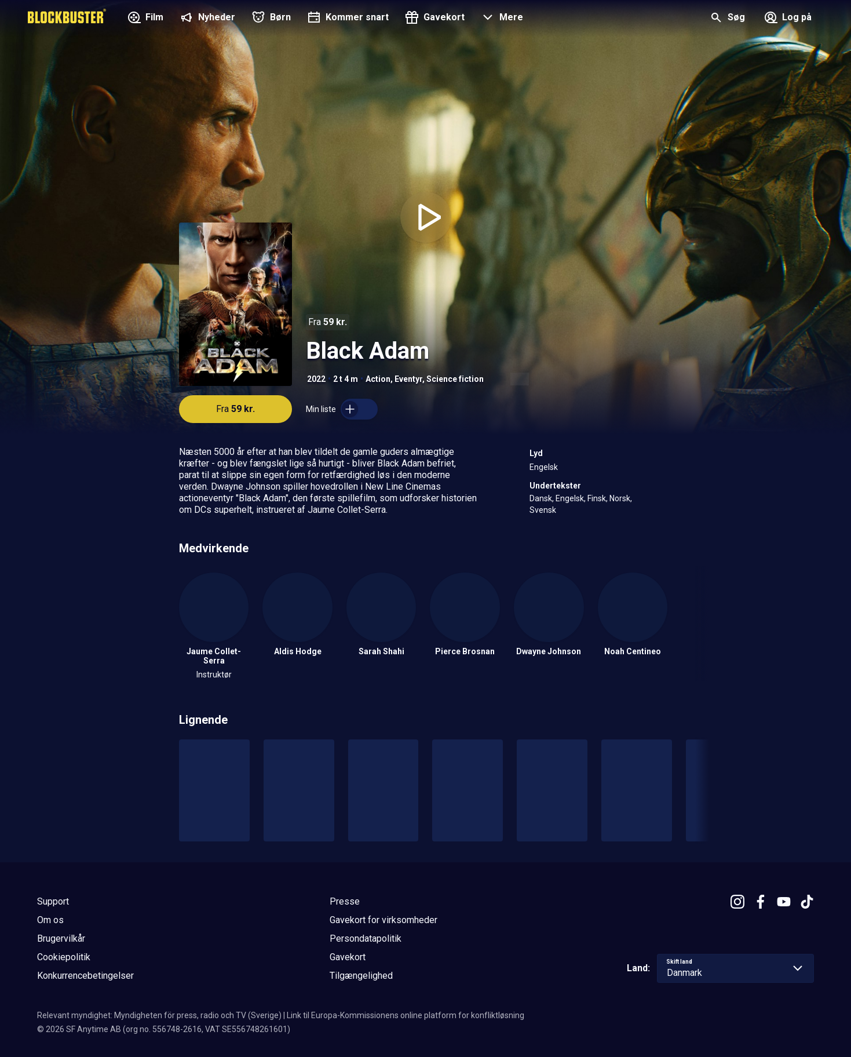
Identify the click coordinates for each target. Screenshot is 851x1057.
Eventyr (408, 379)
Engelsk (543, 467)
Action (378, 379)
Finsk (596, 498)
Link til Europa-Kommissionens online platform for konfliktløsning (405, 1015)
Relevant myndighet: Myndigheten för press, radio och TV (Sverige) (159, 1015)
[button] (501, 18)
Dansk (540, 498)
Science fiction (455, 379)
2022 (316, 379)
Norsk (619, 498)
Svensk (542, 510)
